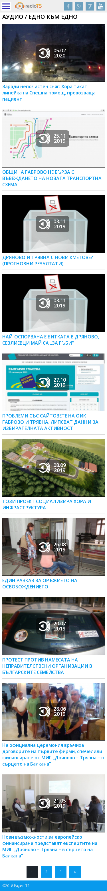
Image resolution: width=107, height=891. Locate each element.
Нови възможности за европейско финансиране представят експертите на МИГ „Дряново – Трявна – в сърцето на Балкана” (49, 846)
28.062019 (52, 711)
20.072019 (52, 626)
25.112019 (52, 138)
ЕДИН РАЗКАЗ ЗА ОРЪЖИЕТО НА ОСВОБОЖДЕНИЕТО (39, 583)
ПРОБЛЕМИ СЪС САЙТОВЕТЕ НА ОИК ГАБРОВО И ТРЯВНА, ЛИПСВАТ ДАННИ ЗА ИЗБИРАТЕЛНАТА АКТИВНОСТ (50, 422)
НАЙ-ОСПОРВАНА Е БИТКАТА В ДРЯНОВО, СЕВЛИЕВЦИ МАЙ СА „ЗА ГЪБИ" (50, 340)
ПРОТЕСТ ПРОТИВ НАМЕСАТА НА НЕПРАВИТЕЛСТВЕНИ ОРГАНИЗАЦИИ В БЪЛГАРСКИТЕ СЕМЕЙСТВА (47, 666)
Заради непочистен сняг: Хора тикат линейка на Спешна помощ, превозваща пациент (49, 92)
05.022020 (52, 53)
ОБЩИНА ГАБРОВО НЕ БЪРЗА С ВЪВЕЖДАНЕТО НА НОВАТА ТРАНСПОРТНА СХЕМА (52, 178)
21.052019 (52, 803)
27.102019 (52, 382)
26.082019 (52, 547)
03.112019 (52, 224)
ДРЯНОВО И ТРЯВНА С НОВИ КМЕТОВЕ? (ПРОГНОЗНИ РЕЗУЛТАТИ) (47, 260)
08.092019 (52, 468)
